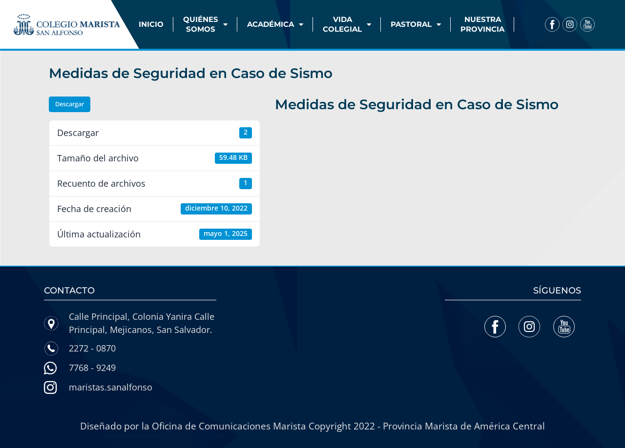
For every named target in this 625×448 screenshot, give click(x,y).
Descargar (69, 103)
